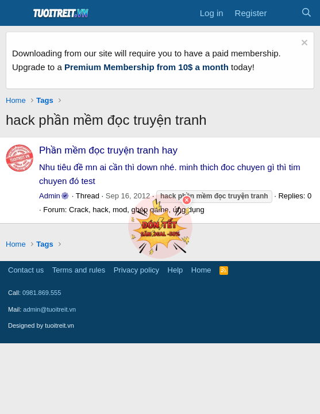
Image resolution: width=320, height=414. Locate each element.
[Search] (306, 13)
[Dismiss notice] (303, 44)
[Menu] (15, 13)
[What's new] (283, 13)
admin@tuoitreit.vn (49, 309)
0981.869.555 (41, 292)
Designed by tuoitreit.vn (41, 325)
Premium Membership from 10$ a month (146, 67)
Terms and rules (78, 270)
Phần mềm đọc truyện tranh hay (108, 150)
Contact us (26, 270)
